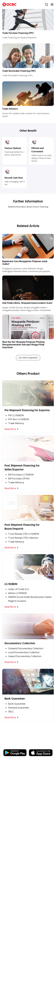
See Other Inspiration (28, 357)
